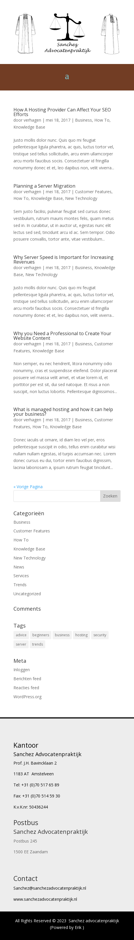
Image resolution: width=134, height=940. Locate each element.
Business (83, 120)
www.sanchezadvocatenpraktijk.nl (45, 899)
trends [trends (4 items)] (37, 644)
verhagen (32, 120)
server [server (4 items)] (21, 644)
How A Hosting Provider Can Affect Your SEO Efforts (62, 112)
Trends (20, 584)
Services (21, 575)
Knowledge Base (29, 127)
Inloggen (21, 669)
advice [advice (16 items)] (21, 634)
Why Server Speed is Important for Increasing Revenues (63, 259)
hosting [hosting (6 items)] (81, 634)
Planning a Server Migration (44, 186)
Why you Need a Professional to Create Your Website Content (62, 335)
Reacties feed (26, 687)
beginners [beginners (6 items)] (40, 634)
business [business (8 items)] (62, 634)
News (18, 567)
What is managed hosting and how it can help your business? (63, 411)
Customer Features (93, 191)
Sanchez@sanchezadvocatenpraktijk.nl (49, 888)
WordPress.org (27, 696)
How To (101, 120)
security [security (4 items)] (99, 634)
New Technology (81, 198)
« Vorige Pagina (28, 486)
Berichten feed (27, 678)
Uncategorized (27, 593)
